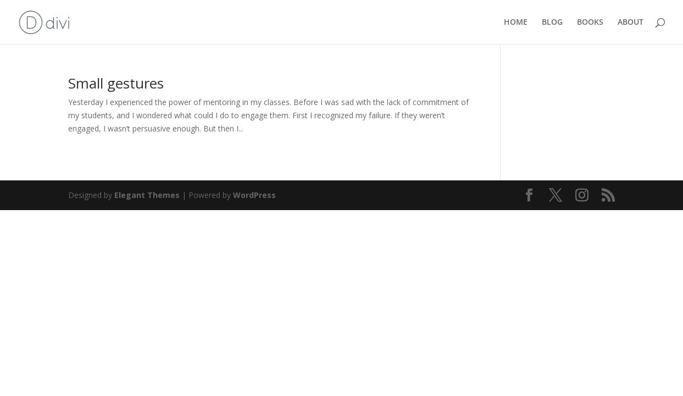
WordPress (254, 195)
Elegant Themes (147, 195)
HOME (515, 22)
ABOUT (630, 22)
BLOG (552, 22)
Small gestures (116, 83)
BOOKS (590, 22)
